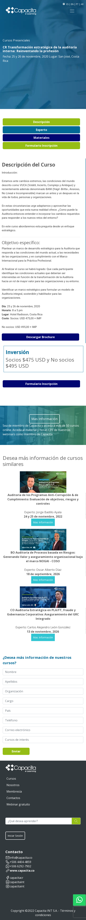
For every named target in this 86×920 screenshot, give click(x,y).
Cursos (11, 779)
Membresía (14, 791)
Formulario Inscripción (41, 146)
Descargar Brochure (40, 337)
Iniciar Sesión (15, 835)
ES (67, 4)
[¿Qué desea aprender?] (38, 821)
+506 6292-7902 (20, 866)
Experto (41, 130)
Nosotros (12, 785)
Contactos (13, 798)
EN (72, 4)
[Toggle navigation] (72, 11)
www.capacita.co (22, 870)
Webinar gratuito (18, 804)
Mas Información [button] (44, 419)
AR (82, 4)
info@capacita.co (21, 858)
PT (77, 4)
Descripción (41, 122)
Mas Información (43, 522)
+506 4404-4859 (20, 862)
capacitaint (17, 882)
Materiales (41, 138)
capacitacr (16, 878)
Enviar (16, 751)
